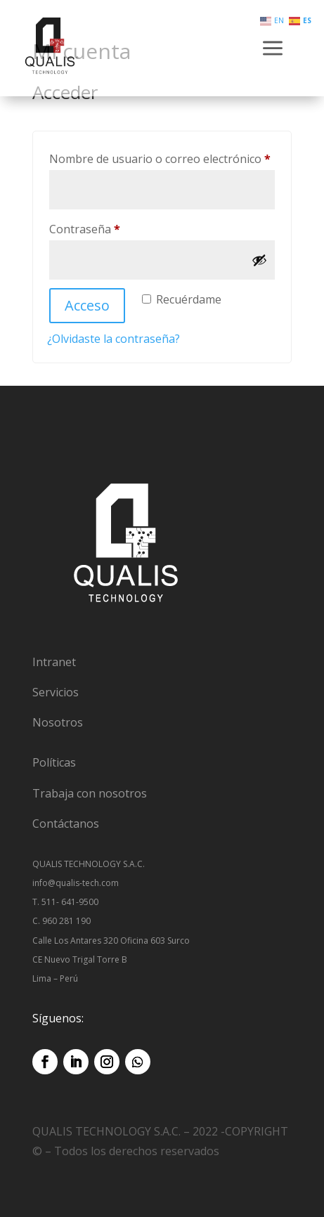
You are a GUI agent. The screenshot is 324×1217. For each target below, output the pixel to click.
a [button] (272, 49)
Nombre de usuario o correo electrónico (162, 157)
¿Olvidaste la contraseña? (113, 338)
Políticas (54, 762)
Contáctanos (65, 823)
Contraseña (114, 227)
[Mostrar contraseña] (259, 260)
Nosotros (57, 722)
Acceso (87, 305)
